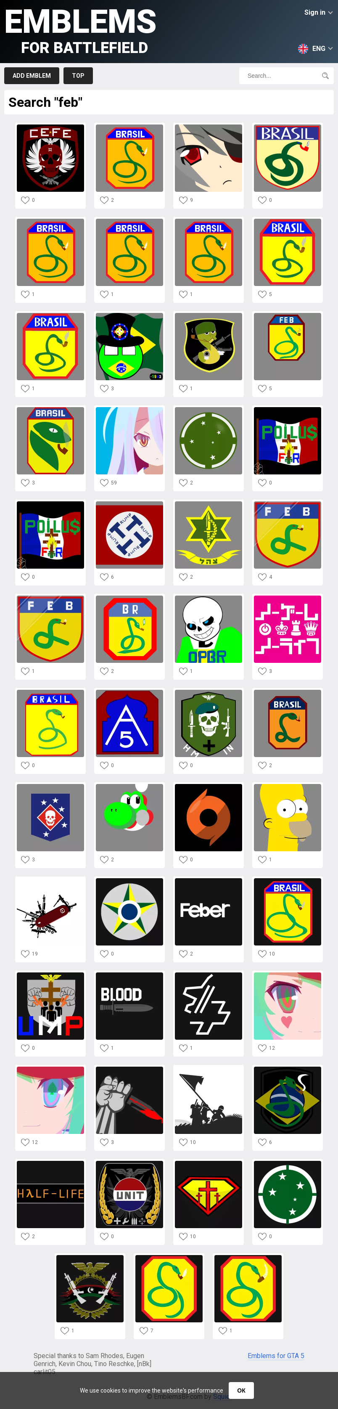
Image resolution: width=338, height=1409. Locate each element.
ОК (241, 1390)
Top (78, 75)
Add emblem (32, 75)
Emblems (80, 30)
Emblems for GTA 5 (276, 1356)
